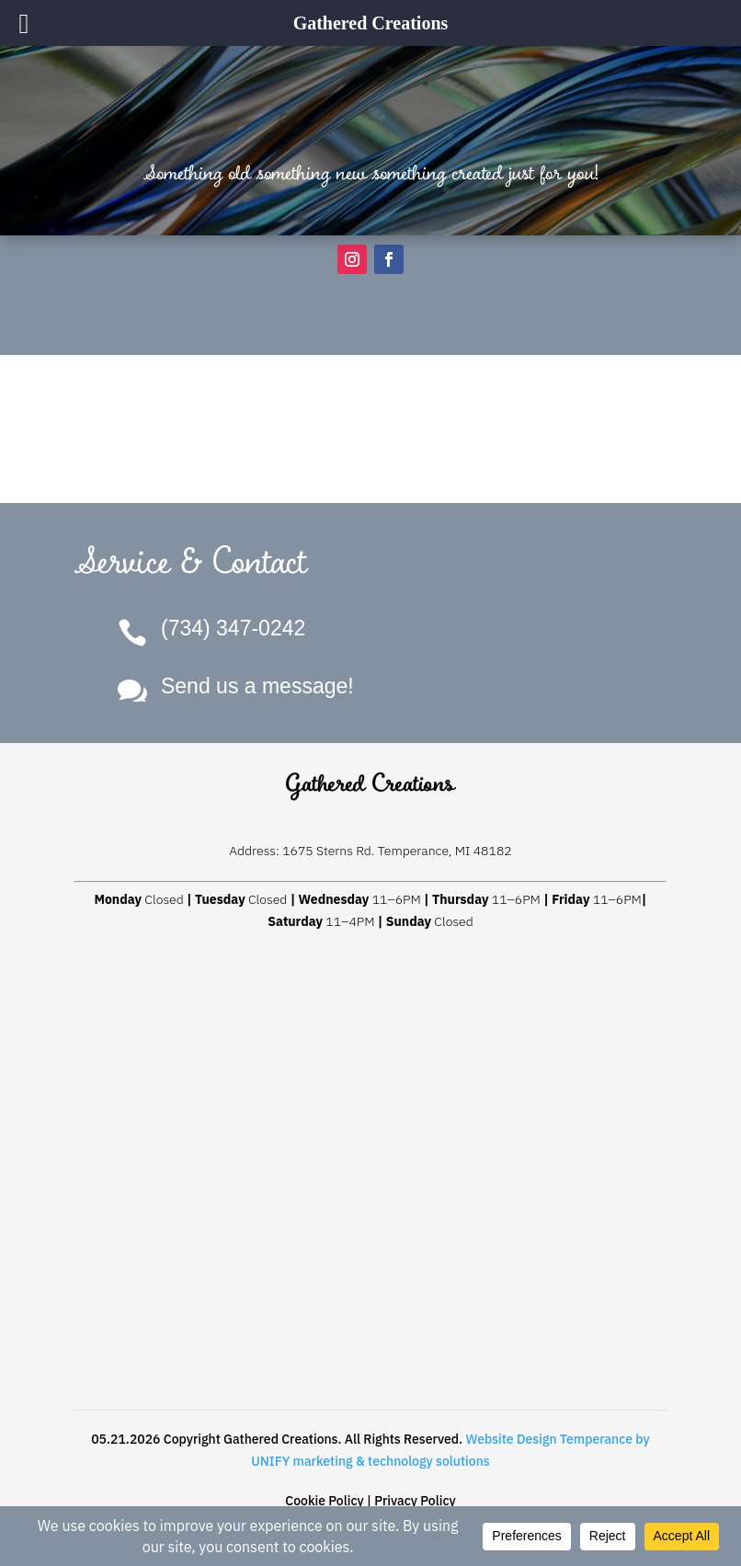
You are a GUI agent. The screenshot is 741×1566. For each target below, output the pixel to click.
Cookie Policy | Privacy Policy (370, 1500)
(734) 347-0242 (233, 628)
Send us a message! (257, 686)
